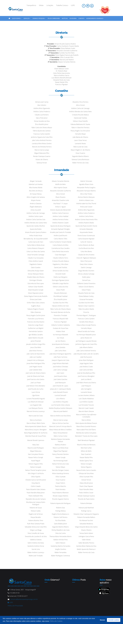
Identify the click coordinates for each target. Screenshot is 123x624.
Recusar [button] (102, 620)
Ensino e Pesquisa (39, 18)
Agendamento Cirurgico (94, 18)
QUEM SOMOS (17, 18)
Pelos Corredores (54, 18)
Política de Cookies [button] (56, 621)
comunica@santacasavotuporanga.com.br (24, 599)
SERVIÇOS (27, 18)
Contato (81, 18)
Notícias (65, 18)
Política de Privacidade (15, 606)
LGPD (10, 602)
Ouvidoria (73, 18)
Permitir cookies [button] (113, 620)
